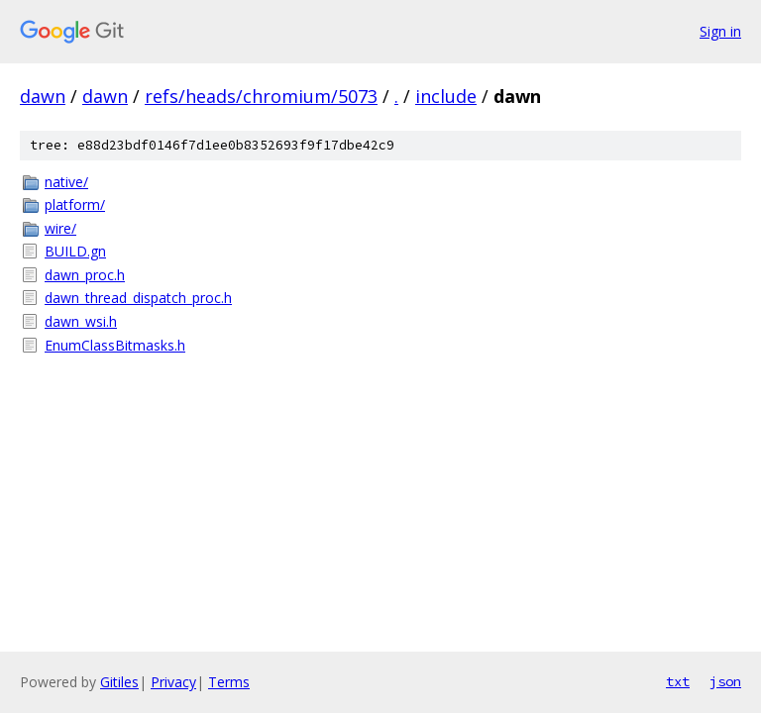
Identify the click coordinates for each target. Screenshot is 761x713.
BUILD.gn (75, 251)
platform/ (75, 204)
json (725, 681)
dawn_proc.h (85, 274)
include (446, 96)
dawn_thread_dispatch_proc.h (138, 297)
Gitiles (119, 681)
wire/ (60, 228)
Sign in (720, 31)
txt (678, 681)
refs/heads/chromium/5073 (261, 96)
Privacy (173, 681)
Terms (229, 681)
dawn (42, 96)
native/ (66, 181)
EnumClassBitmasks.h (115, 345)
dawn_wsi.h (81, 321)
